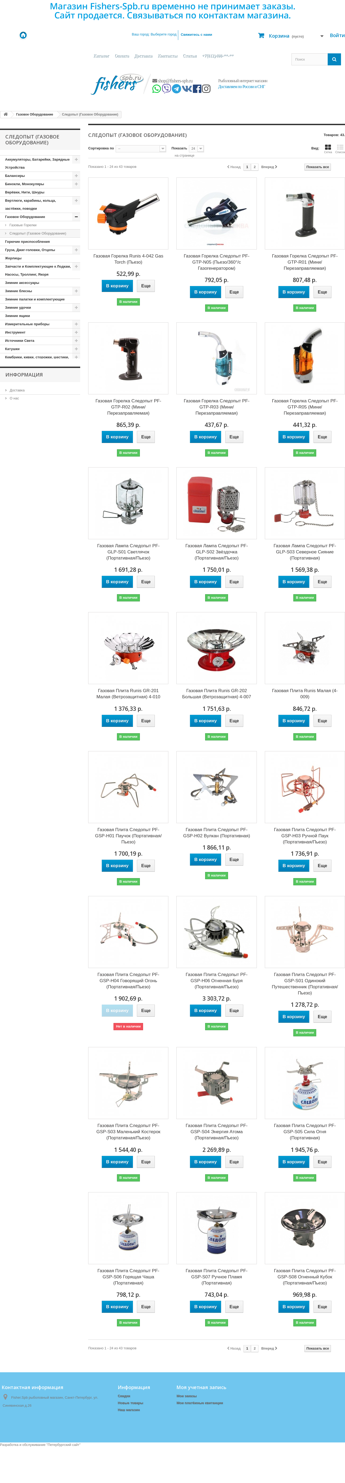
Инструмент (15, 332)
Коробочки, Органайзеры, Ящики (33, 414)
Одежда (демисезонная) (25, 505)
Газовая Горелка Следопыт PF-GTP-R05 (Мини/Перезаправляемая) (305, 407)
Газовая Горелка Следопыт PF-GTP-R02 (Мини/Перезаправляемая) (128, 407)
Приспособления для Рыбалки (31, 604)
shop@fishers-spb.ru (172, 81)
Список (340, 149)
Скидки (124, 1396)
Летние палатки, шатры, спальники (35, 464)
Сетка (328, 149)
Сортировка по (101, 148)
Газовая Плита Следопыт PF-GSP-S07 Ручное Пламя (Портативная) (216, 1277)
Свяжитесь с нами (196, 35)
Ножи (9, 497)
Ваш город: (154, 34)
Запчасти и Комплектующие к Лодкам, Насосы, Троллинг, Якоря (38, 270)
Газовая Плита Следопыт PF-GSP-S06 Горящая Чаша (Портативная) (128, 1277)
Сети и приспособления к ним (30, 628)
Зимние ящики (17, 316)
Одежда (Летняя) (19, 522)
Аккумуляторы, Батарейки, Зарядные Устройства (37, 163)
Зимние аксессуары (22, 283)
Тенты (10, 661)
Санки (10, 620)
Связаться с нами (133, 1417)
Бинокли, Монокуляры (24, 184)
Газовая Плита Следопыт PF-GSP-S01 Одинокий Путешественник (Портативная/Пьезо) (305, 984)
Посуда (11, 555)
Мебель (11, 480)
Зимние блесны (18, 291)
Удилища (13, 678)
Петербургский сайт (63, 1480)
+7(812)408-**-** (217, 55)
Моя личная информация (198, 1417)
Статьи (189, 55)
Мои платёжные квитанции (199, 1403)
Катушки (12, 349)
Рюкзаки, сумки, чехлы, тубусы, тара (37, 612)
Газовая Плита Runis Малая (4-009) (305, 693)
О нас (14, 721)
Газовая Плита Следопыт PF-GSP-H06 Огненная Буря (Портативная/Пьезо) (216, 980)
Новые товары (130, 1403)
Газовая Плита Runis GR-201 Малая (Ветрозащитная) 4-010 (128, 693)
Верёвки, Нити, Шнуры (24, 192)
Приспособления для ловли (29, 595)
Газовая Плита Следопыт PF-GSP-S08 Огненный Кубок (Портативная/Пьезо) (305, 1277)
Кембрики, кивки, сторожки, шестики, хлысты (37, 361)
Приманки (13, 587)
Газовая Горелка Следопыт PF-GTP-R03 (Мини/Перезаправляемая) (217, 407)
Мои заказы (186, 1396)
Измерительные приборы (27, 324)
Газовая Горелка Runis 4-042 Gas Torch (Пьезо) (128, 259)
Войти (337, 35)
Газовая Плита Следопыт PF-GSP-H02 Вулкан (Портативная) (216, 832)
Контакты (167, 55)
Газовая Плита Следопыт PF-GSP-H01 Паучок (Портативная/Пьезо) (128, 835)
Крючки (11, 423)
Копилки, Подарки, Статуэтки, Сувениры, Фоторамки (30, 377)
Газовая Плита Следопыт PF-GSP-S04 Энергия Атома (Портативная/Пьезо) (216, 1131)
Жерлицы (13, 258)
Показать (179, 148)
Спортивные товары (22, 653)
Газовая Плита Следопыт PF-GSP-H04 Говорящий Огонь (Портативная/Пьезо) (128, 980)
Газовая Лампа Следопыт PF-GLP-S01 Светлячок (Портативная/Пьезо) (128, 552)
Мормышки (15, 489)
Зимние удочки (18, 308)
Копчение (13, 390)
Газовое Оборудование (25, 217)
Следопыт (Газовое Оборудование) (37, 233)
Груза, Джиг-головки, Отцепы (30, 250)
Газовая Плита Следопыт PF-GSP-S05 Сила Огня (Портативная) (305, 1131)
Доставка (143, 55)
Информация (24, 698)
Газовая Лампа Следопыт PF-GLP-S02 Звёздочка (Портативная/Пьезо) (216, 552)
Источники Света (19, 341)
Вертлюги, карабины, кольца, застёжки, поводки (30, 205)
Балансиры (15, 176)
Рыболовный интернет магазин (242, 80)
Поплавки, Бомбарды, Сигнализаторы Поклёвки (38, 542)
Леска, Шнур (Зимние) (24, 447)
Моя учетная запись (201, 1387)
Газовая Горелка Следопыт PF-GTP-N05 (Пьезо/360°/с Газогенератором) (217, 262)
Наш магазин (20, 737)
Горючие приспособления (27, 242)
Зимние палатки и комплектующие (35, 299)
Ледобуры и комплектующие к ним (35, 431)
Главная (125, 1424)
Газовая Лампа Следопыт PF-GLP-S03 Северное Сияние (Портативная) (305, 552)
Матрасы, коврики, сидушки (29, 472)
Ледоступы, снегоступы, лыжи (31, 439)
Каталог (101, 55)
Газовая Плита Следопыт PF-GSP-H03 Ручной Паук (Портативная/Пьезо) (305, 835)
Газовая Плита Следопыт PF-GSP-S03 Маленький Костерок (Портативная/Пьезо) (128, 1131)
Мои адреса (186, 1410)
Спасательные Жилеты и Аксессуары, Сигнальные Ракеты (38, 641)
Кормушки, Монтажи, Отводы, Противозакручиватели (30, 402)
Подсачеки (14, 530)
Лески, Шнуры (17, 456)
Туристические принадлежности (32, 670)
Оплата (121, 55)
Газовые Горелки (22, 225)
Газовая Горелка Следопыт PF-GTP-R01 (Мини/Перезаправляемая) (305, 262)
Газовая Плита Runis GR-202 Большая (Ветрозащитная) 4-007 (216, 693)
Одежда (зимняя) (19, 513)
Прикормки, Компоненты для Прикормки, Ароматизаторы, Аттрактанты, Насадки (30, 571)
